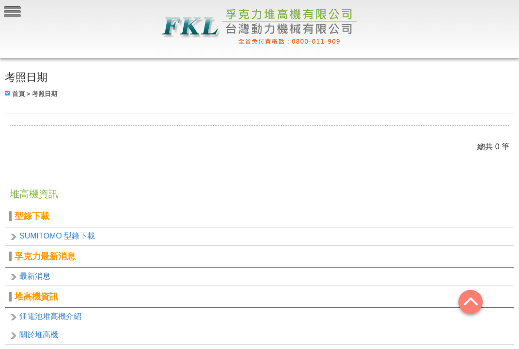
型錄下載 (32, 216)
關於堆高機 (38, 335)
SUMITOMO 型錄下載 (57, 236)
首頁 (18, 93)
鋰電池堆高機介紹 (50, 316)
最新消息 (34, 276)
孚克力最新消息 (45, 256)
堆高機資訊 (36, 296)
